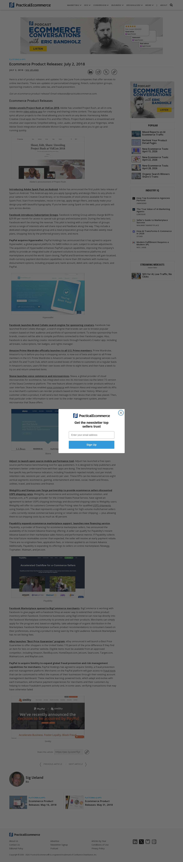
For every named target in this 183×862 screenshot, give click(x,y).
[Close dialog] (120, 412)
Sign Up (92, 444)
